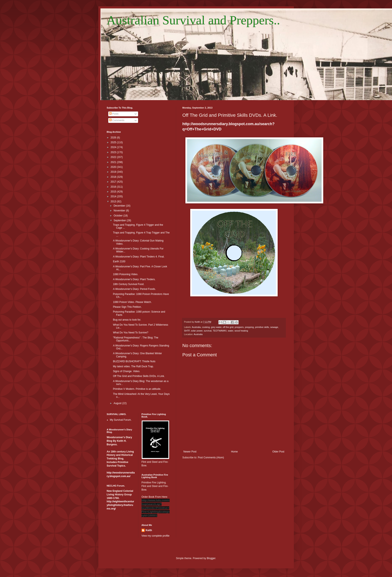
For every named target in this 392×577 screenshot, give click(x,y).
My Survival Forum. (121, 419)
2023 (114, 152)
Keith (149, 530)
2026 (114, 137)
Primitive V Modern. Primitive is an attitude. (137, 388)
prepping (249, 327)
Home (234, 451)
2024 (114, 147)
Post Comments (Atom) (211, 457)
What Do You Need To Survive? (130, 332)
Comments (116, 120)
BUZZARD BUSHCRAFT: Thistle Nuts (134, 361)
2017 (114, 181)
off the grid (228, 327)
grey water (216, 327)
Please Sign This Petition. (127, 306)
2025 (114, 142)
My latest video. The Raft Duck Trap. (133, 366)
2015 (114, 191)
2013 (114, 201)
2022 (114, 157)
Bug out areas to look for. (127, 319)
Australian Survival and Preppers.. (193, 20)
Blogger (211, 558)
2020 (114, 167)
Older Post (278, 451)
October (118, 215)
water (230, 330)
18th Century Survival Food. (128, 284)
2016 (114, 186)
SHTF (187, 330)
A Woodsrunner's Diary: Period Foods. (134, 289)
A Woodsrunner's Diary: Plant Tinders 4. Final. (138, 256)
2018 (114, 176)
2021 (114, 162)
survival (208, 330)
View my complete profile (155, 535)
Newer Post (190, 451)
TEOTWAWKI (220, 330)
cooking (206, 327)
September (120, 220)
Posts (114, 113)
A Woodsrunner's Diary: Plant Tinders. (134, 279)
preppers (239, 327)
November (120, 210)
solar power (197, 330)
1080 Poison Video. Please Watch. (132, 302)
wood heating (241, 330)
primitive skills (262, 327)
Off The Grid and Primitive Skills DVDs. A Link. (139, 376)
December (120, 205)
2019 (114, 171)
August (118, 403)
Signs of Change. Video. (126, 371)
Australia (196, 327)
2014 (114, 196)
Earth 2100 (119, 261)
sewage (274, 327)
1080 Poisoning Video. (125, 274)
